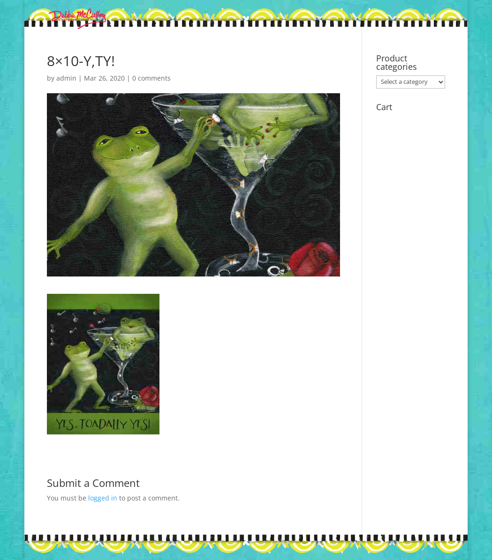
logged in (102, 497)
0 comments (151, 78)
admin (66, 78)
